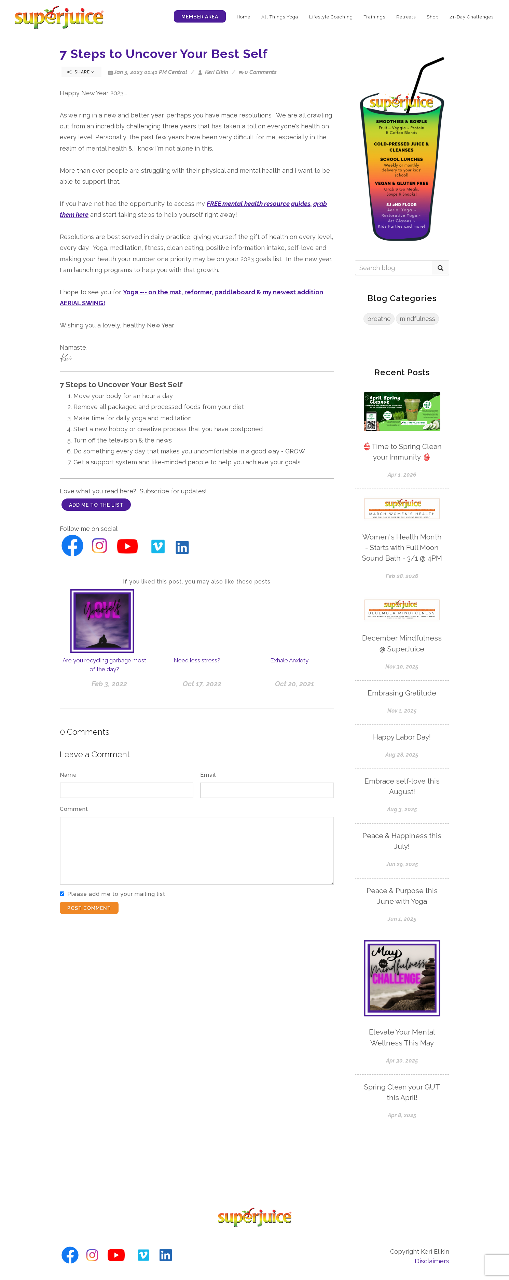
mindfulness (417, 318)
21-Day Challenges (472, 16)
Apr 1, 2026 (402, 475)
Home (243, 16)
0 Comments (258, 72)
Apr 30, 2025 (402, 1060)
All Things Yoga (279, 16)
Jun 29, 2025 (402, 864)
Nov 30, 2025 (401, 666)
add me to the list (96, 505)
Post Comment (89, 908)
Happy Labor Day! (402, 737)
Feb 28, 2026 (402, 576)
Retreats (406, 16)
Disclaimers (432, 1261)
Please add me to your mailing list (116, 894)
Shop (433, 16)
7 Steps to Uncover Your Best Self (164, 53)
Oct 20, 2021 (294, 684)
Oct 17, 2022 (202, 684)
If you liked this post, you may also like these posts (197, 581)
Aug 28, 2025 (401, 754)
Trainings (374, 16)
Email (208, 775)
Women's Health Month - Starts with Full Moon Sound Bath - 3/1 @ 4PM (402, 548)
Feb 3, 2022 (109, 684)
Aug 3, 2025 (402, 809)
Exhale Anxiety (289, 660)
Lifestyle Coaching (331, 16)
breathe (379, 318)
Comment (74, 809)
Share (80, 72)
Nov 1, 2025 (402, 710)
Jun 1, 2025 (402, 919)
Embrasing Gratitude (402, 693)
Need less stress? (197, 660)
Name (68, 775)
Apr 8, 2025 (402, 1115)
